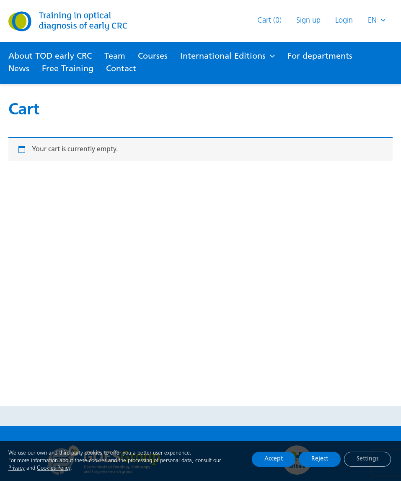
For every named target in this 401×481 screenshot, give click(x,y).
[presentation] (381, 20)
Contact (121, 69)
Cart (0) (269, 21)
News (18, 69)
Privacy (16, 468)
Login (344, 21)
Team (114, 56)
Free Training (67, 69)
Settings (367, 459)
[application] (270, 56)
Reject (319, 459)
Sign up (308, 21)
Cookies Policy (53, 468)
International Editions (227, 56)
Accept (273, 459)
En (376, 20)
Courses (153, 56)
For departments (319, 56)
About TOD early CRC (50, 56)
